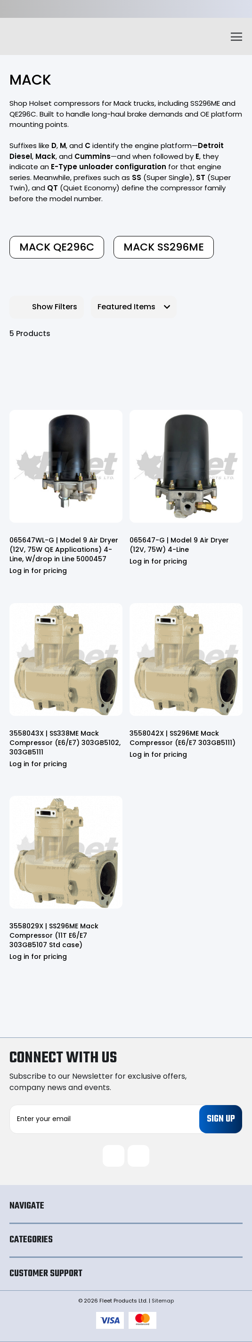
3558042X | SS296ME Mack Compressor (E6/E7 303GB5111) (183, 738)
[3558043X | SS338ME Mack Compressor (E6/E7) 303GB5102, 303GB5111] (65, 659)
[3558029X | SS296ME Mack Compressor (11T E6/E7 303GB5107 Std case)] (65, 852)
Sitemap (163, 1300)
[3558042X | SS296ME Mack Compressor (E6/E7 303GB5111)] (186, 659)
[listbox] (134, 307)
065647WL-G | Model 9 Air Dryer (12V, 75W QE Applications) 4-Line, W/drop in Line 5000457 (63, 549)
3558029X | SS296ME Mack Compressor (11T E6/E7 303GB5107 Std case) (53, 935)
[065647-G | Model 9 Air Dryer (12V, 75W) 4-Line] (186, 466)
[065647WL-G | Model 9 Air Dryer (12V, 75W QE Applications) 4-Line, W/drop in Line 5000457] (65, 466)
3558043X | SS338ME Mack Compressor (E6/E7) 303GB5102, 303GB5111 (65, 743)
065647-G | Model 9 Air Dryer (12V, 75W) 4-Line (179, 544)
